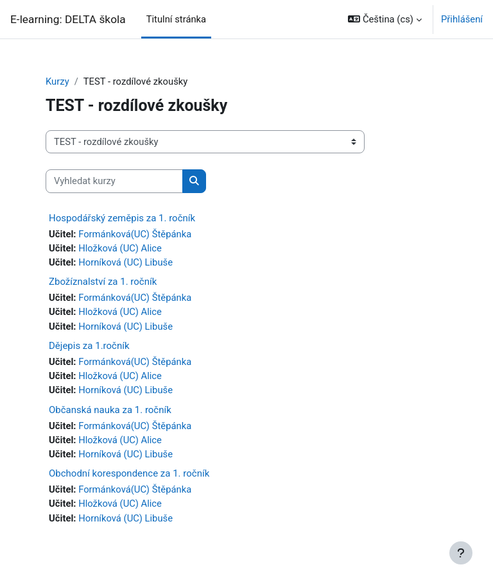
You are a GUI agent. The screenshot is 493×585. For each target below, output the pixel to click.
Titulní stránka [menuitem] (176, 19)
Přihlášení (462, 19)
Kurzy (57, 81)
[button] (385, 19)
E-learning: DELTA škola (68, 19)
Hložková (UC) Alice (120, 248)
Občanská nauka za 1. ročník (110, 410)
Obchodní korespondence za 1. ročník (129, 473)
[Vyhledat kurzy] (114, 180)
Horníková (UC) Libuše (125, 262)
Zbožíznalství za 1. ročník (103, 281)
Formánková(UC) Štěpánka (134, 234)
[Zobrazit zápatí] (460, 552)
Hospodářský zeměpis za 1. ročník (122, 218)
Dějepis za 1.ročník (89, 346)
